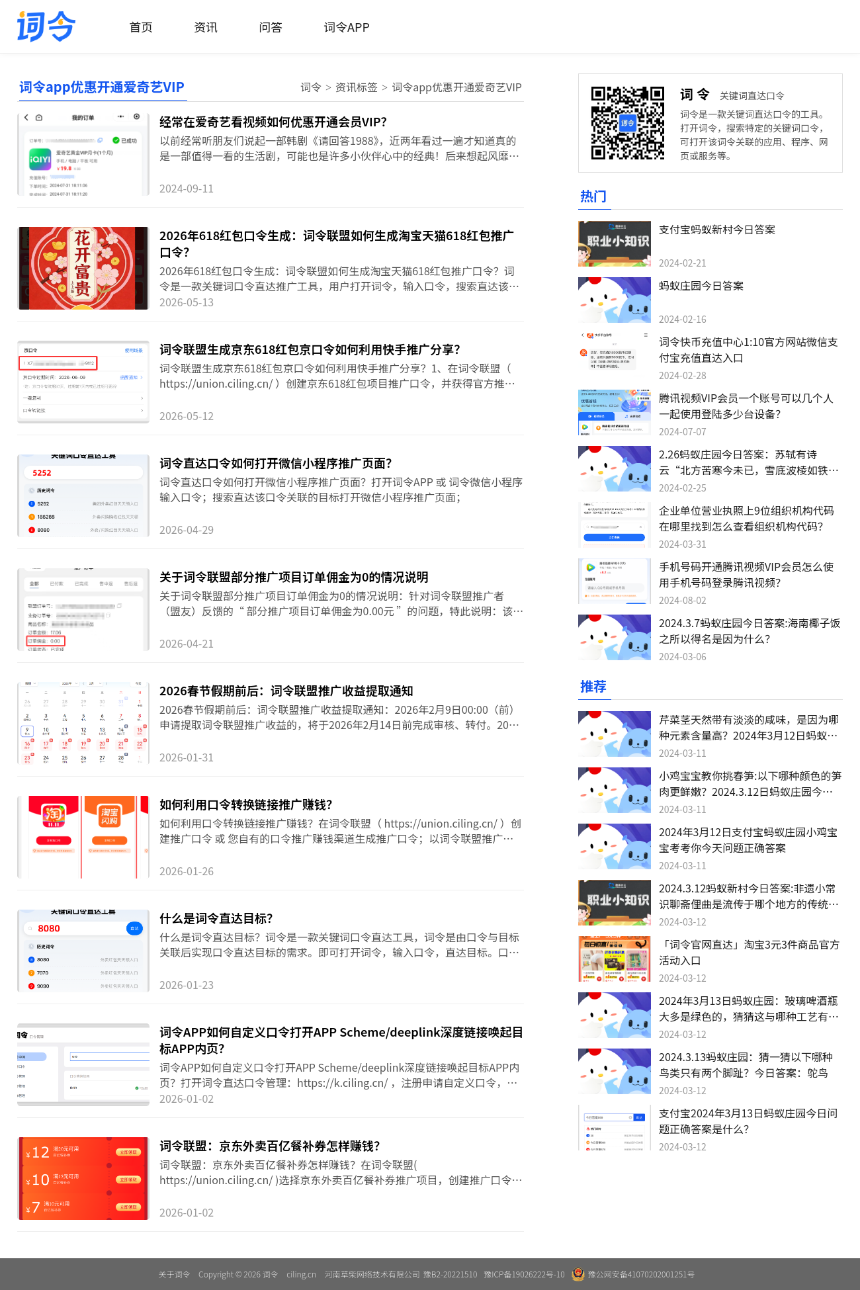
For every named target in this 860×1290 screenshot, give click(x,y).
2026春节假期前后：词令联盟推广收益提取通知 (286, 690)
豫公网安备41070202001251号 (633, 1274)
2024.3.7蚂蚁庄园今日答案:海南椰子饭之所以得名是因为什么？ (750, 630)
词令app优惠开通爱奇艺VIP (457, 87)
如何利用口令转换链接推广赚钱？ (248, 803)
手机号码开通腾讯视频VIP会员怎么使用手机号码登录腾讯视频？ (746, 574)
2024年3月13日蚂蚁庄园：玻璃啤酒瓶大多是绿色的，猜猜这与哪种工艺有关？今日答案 (748, 1016)
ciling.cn (301, 1273)
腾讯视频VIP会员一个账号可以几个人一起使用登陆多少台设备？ (746, 405)
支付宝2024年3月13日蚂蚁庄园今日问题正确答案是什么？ (748, 1121)
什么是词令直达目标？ (219, 917)
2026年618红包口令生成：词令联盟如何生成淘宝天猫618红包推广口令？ (336, 243)
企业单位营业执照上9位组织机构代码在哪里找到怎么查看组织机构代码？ (746, 518)
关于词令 (174, 1273)
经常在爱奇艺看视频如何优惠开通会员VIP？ (276, 121)
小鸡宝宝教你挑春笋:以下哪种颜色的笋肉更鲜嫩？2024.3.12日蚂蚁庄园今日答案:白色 (750, 791)
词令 (311, 87)
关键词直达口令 (752, 95)
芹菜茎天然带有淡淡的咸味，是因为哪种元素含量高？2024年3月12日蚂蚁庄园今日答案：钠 (749, 735)
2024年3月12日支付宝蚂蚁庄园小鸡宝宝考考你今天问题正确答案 (748, 839)
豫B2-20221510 (450, 1273)
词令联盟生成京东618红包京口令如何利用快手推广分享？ (312, 348)
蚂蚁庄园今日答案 (701, 285)
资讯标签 (356, 87)
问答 (270, 26)
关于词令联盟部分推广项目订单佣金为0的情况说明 (293, 576)
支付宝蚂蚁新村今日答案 (717, 229)
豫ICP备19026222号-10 (524, 1273)
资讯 (206, 26)
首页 (141, 26)
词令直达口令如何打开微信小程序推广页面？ (278, 462)
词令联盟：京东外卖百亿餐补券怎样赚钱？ (272, 1145)
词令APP (346, 26)
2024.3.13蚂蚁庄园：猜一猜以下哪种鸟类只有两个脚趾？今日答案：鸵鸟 (746, 1064)
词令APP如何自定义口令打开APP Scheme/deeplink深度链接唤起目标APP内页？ (341, 1039)
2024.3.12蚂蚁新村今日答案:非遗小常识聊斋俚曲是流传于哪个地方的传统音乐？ (749, 903)
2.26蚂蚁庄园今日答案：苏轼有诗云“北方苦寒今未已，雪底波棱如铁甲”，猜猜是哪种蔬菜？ (743, 470)
